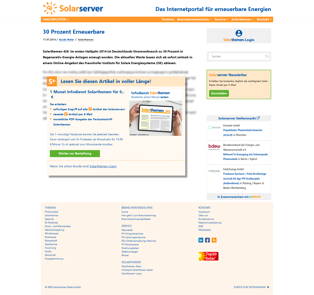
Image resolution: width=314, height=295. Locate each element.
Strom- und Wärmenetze (57, 226)
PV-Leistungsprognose (133, 237)
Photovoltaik (51, 211)
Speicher (49, 219)
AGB (200, 226)
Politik (48, 251)
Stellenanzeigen (130, 251)
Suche (125, 211)
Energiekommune (54, 258)
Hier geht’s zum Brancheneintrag (139, 215)
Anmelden (219, 93)
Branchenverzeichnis (193, 19)
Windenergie (51, 233)
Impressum (204, 211)
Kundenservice (206, 219)
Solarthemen (241, 19)
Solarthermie (51, 215)
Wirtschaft (50, 255)
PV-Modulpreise (130, 244)
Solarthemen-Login (103, 166)
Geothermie (51, 244)
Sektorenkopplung (54, 229)
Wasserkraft (51, 240)
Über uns (203, 215)
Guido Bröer (66, 39)
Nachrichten (54, 19)
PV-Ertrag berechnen (132, 233)
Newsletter (127, 230)
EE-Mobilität (51, 222)
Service (220, 19)
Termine (167, 19)
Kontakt (263, 19)
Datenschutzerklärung (209, 222)
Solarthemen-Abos (131, 266)
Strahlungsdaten (130, 248)
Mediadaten (204, 229)
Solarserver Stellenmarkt (239, 118)
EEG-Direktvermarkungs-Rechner (139, 240)
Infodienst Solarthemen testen (137, 270)
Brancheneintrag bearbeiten (136, 219)
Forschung (50, 248)
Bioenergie (50, 237)
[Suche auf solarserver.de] (267, 57)
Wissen (125, 255)
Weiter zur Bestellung (74, 153)
